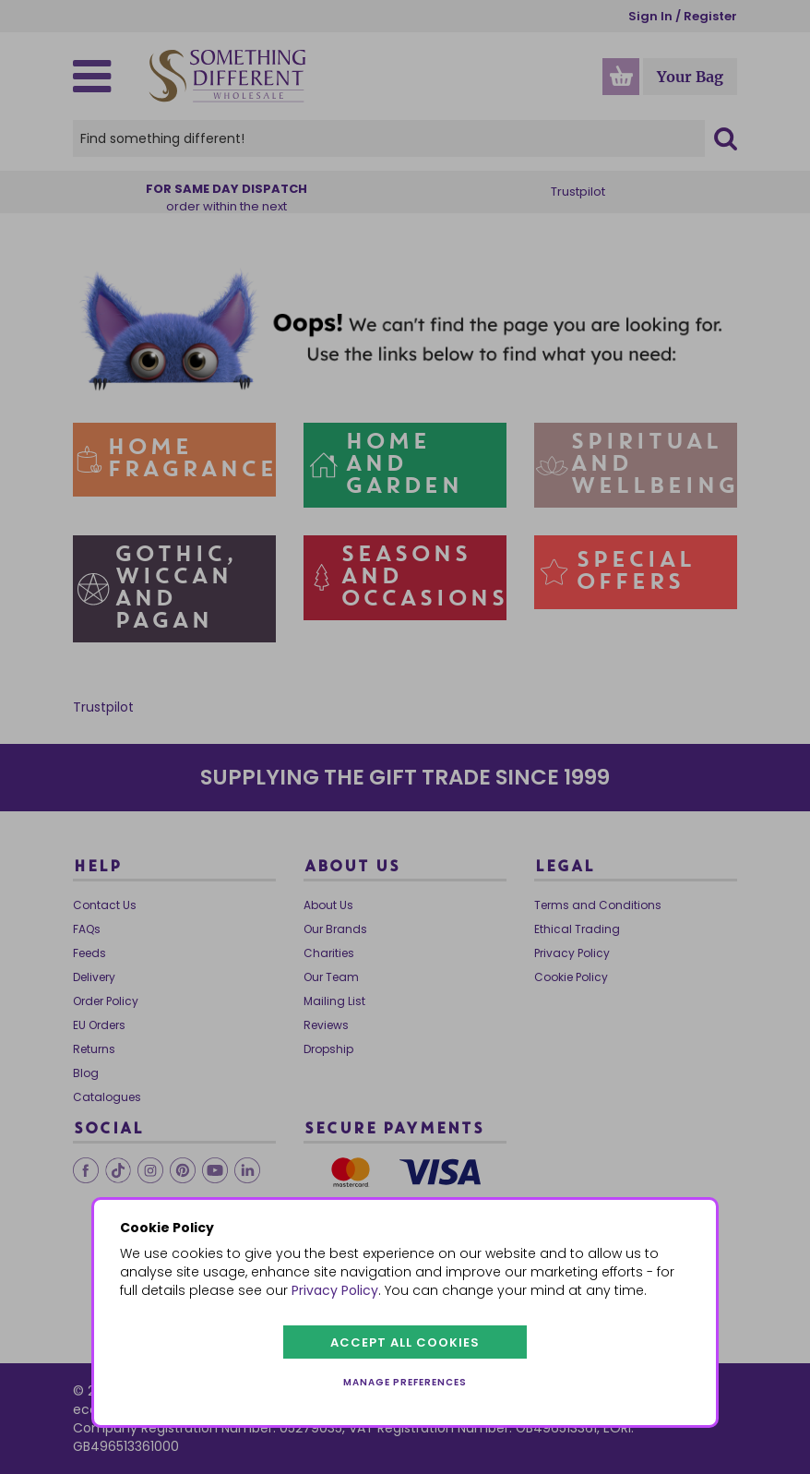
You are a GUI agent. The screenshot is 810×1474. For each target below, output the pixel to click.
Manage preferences (405, 1382)
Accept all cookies (405, 1342)
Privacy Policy (335, 1290)
